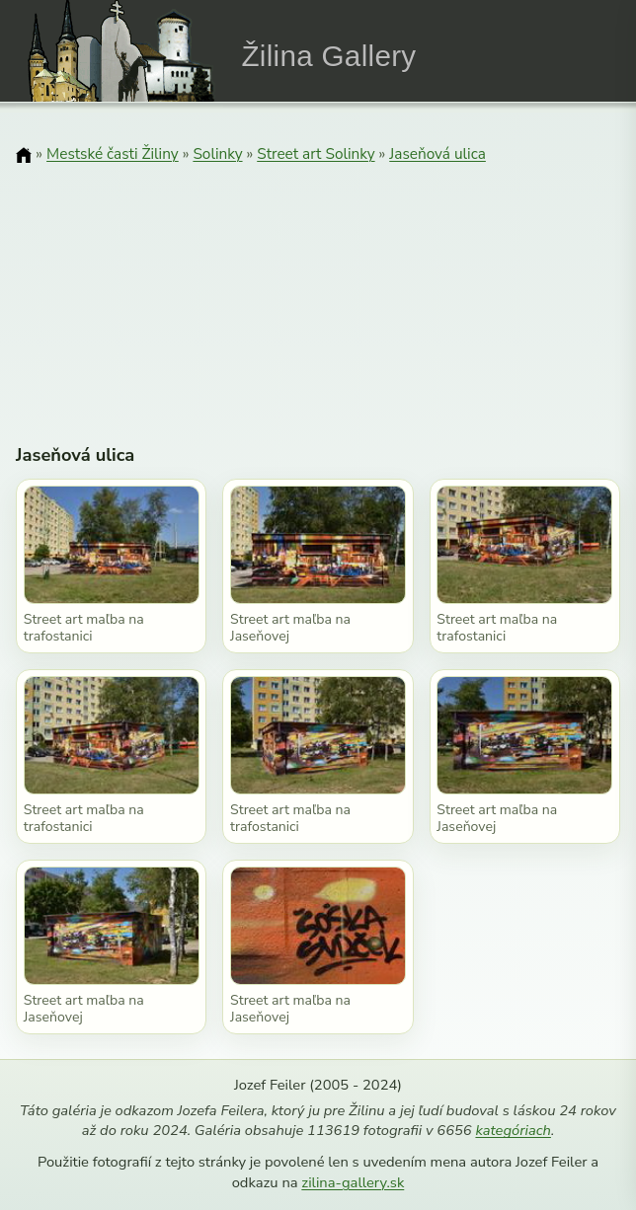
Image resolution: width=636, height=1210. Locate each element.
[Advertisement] (318, 291)
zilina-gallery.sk (352, 1182)
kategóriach (512, 1130)
